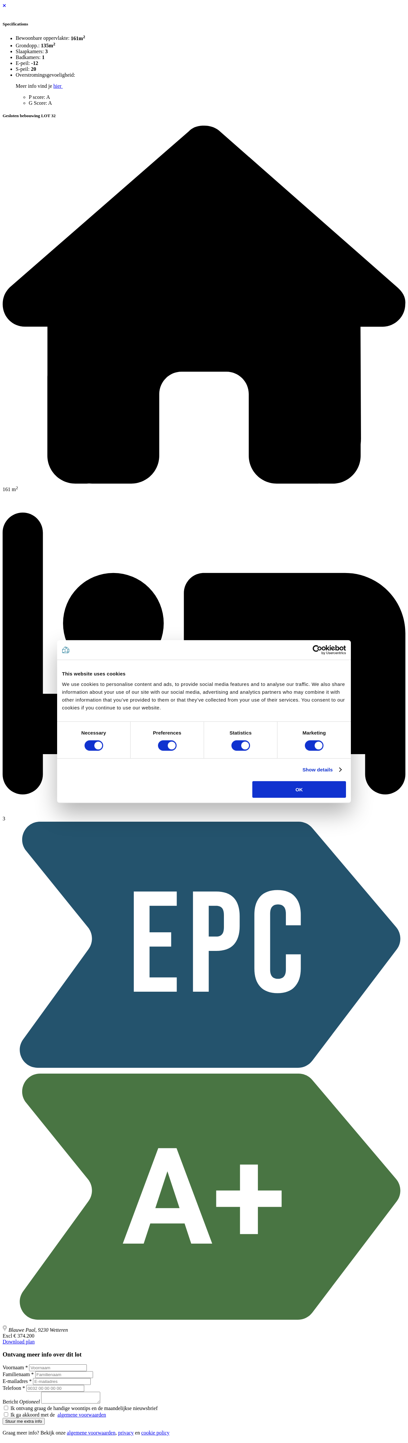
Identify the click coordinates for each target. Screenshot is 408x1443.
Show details (318, 769)
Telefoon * (14, 1388)
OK (299, 789)
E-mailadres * (17, 1381)
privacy (126, 1434)
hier (58, 86)
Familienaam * (18, 1374)
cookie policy (155, 1434)
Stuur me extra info (23, 1423)
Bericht (21, 1403)
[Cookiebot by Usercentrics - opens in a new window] (317, 650)
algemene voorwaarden (81, 1417)
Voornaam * (15, 1367)
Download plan (19, 1341)
